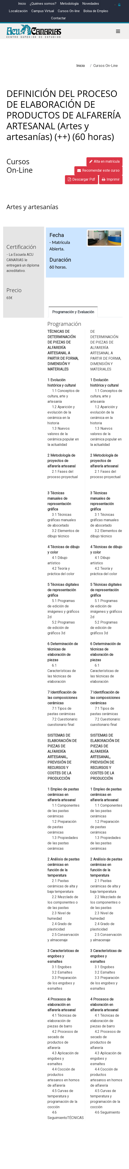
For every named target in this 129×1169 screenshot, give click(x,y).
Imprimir (111, 179)
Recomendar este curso (98, 170)
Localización (18, 11)
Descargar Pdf (81, 179)
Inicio (22, 4)
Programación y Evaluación (73, 312)
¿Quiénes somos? (43, 4)
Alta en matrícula (104, 161)
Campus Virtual (42, 11)
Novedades (90, 4)
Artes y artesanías (32, 206)
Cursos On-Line (19, 166)
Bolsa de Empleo (96, 11)
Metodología (69, 4)
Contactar (58, 18)
